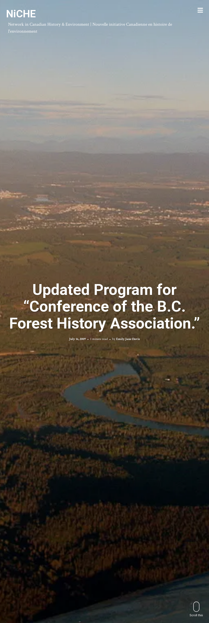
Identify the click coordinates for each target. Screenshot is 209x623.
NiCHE (21, 14)
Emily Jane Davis (128, 339)
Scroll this (196, 609)
